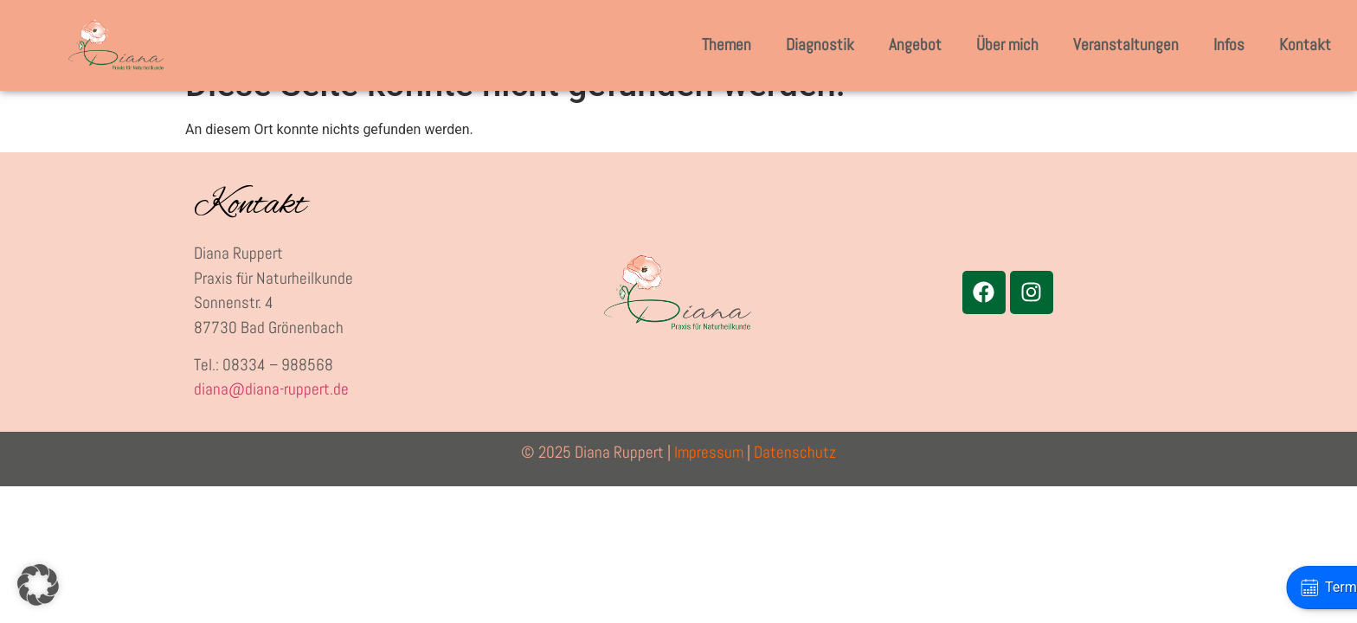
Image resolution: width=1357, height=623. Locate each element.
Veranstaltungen (1126, 44)
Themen (726, 44)
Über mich (1007, 44)
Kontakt (1305, 44)
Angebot (915, 44)
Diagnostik (820, 44)
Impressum (708, 486)
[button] (38, 585)
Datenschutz (795, 486)
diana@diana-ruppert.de (271, 423)
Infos (1228, 44)
